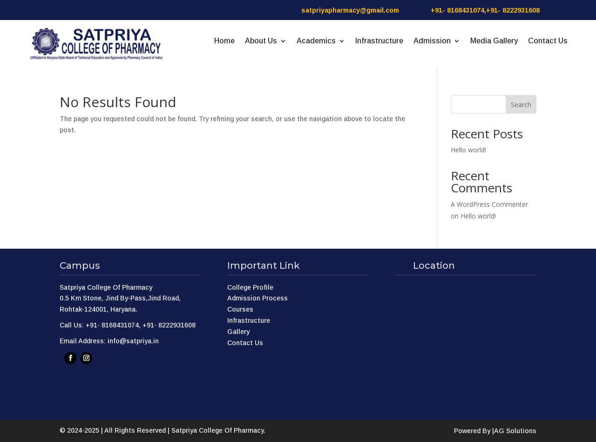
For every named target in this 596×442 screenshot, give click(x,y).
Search (521, 104)
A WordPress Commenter (489, 204)
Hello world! (468, 149)
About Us (261, 41)
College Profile (250, 287)
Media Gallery (494, 41)
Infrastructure (379, 41)
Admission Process (257, 298)
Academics (316, 41)
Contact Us (548, 41)
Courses (240, 309)
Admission (432, 41)
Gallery (238, 331)
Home (224, 41)
